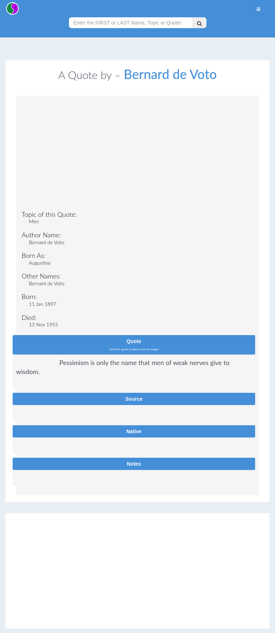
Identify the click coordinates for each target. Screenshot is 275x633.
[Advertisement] (137, 155)
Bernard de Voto (170, 74)
